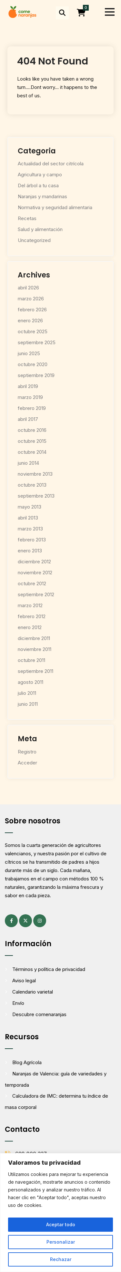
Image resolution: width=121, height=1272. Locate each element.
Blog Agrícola (27, 1062)
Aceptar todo (60, 1224)
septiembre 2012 (36, 594)
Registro (27, 752)
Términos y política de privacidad (48, 969)
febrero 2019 (32, 408)
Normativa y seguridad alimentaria (55, 207)
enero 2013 (30, 551)
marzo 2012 (30, 605)
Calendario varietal (32, 992)
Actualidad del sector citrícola (51, 163)
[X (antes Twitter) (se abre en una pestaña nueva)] (25, 920)
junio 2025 (29, 353)
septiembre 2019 (36, 375)
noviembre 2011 (34, 649)
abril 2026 (28, 288)
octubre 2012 (32, 583)
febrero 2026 (32, 309)
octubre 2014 (32, 452)
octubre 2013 (32, 485)
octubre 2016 (32, 430)
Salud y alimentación (40, 229)
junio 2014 (28, 463)
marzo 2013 (30, 529)
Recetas (27, 218)
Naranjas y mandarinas (42, 196)
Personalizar (60, 1242)
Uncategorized (34, 240)
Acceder (27, 763)
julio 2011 (27, 693)
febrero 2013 (32, 540)
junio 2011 (28, 704)
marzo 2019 (30, 397)
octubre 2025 (32, 331)
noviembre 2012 (35, 572)
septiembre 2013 (36, 496)
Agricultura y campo (40, 174)
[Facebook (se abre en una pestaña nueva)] (11, 920)
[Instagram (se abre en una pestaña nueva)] (39, 920)
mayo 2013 (29, 507)
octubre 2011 (31, 660)
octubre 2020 (32, 364)
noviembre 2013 (35, 474)
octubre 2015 (32, 441)
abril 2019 (28, 386)
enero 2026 (30, 320)
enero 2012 (30, 627)
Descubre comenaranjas (39, 1014)
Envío (18, 1003)
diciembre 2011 (34, 638)
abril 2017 (28, 419)
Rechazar (60, 1259)
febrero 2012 (31, 616)
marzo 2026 (31, 299)
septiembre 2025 (36, 342)
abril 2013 (28, 518)
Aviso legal (24, 980)
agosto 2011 (30, 682)
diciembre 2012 (34, 561)
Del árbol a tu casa (38, 185)
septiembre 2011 (35, 671)
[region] (60, 1212)
